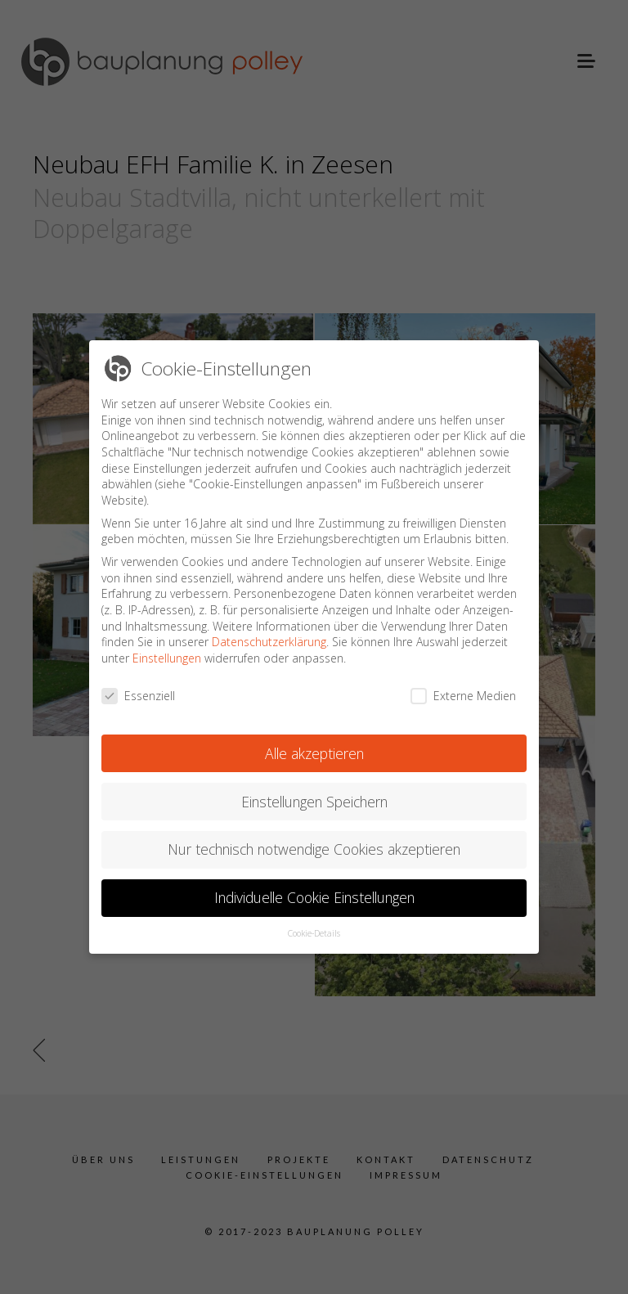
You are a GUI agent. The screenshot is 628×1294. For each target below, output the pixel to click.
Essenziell (138, 682)
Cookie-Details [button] (314, 921)
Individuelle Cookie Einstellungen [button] (314, 885)
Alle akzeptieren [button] (314, 740)
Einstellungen (166, 646)
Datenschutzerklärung (269, 629)
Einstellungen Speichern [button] (314, 788)
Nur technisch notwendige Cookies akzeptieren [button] (314, 837)
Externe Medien (463, 682)
